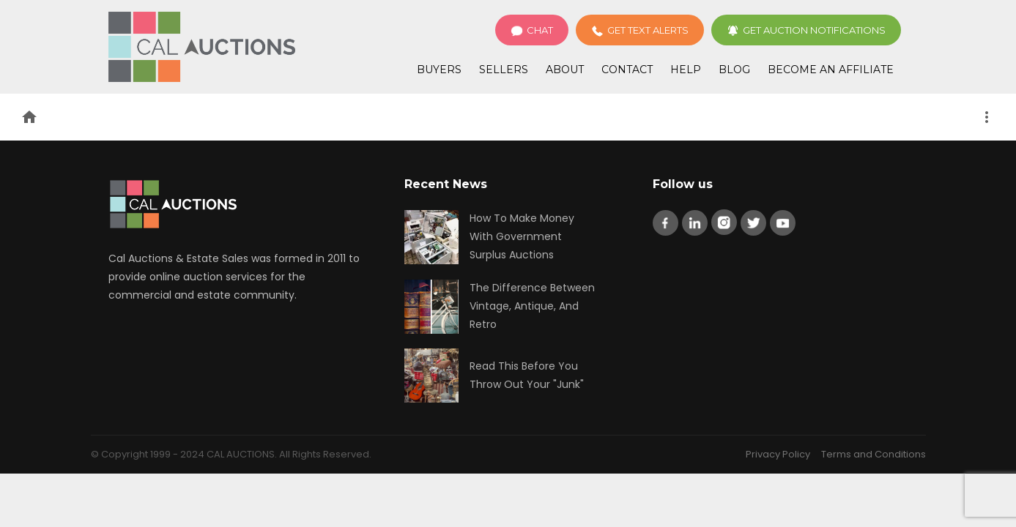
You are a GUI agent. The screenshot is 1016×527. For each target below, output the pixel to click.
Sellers (503, 69)
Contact (627, 69)
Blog (734, 69)
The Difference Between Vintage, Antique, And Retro (532, 306)
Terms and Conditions (873, 454)
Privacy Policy (778, 454)
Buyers (439, 69)
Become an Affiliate (831, 69)
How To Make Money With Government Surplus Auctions (522, 236)
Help (685, 69)
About (565, 69)
